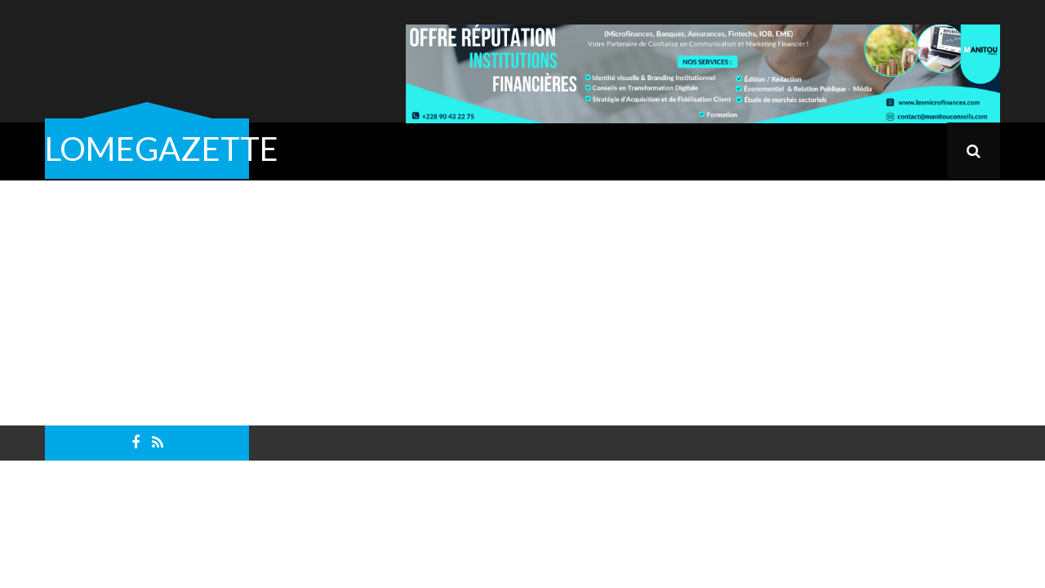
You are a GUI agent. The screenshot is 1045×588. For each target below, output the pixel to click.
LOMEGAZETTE (161, 148)
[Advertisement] (522, 303)
